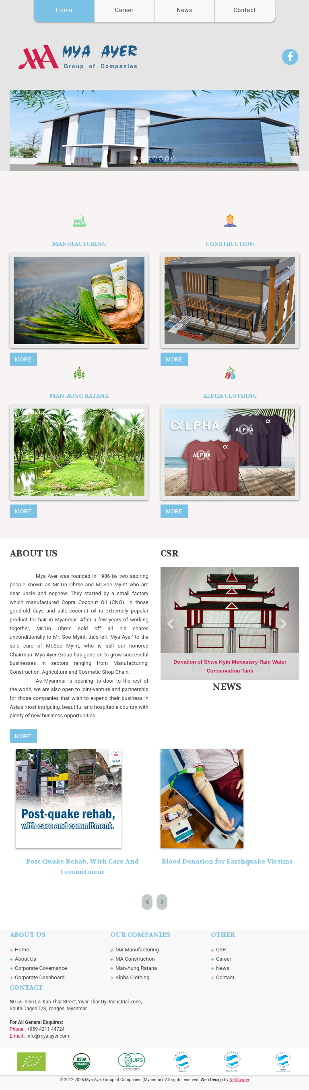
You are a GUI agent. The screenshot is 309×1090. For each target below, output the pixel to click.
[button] (31, 130)
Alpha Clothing (132, 977)
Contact (244, 10)
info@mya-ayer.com (48, 1036)
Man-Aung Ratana (136, 968)
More (23, 359)
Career (124, 10)
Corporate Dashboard (39, 977)
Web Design (212, 1079)
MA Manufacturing (137, 950)
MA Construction (135, 959)
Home (64, 10)
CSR (221, 950)
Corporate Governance (41, 968)
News (184, 10)
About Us (25, 959)
